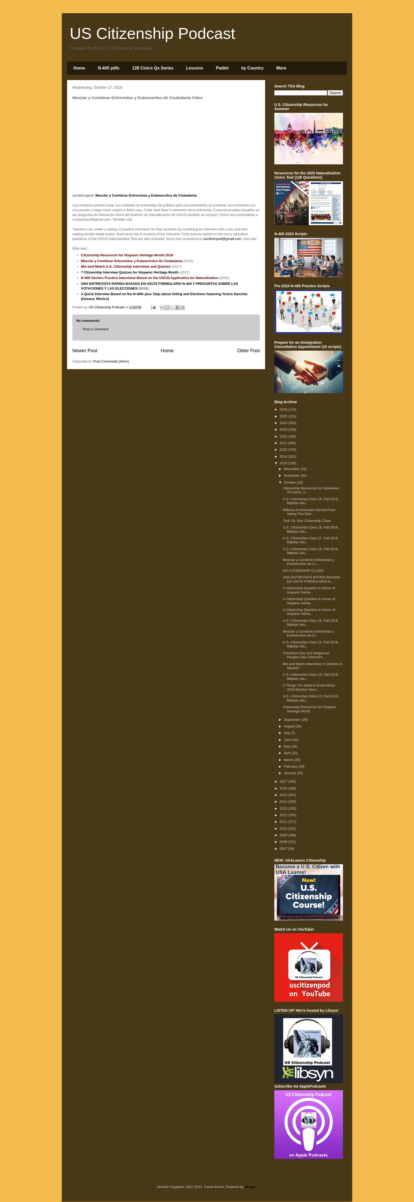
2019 (284, 456)
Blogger (250, 1187)
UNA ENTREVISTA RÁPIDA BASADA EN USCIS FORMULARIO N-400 (137, 284)
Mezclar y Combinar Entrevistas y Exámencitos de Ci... (308, 562)
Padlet (222, 68)
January (290, 773)
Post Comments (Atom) (111, 361)
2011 (284, 822)
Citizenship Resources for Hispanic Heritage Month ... (309, 709)
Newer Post (84, 350)
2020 (284, 450)
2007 (284, 849)
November (292, 475)
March (289, 760)
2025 (284, 416)
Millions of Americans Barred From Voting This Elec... (309, 512)
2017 (284, 781)
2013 (284, 808)
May (287, 746)
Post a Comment (96, 329)
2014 (284, 802)
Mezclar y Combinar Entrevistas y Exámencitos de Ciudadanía (146, 195)
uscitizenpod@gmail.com (222, 239)
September (293, 720)
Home (79, 68)
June (288, 740)
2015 (284, 795)
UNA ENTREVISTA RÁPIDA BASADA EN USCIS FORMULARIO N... (311, 579)
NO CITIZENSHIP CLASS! (303, 571)
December (292, 469)
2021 (284, 443)
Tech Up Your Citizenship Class (307, 521)
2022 (284, 436)
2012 (284, 815)
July (287, 733)
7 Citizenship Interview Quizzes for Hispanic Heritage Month (130, 272)
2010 (284, 828)
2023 (284, 429)
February (291, 766)
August (289, 726)
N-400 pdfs (108, 68)
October (290, 482)
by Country (252, 68)
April (288, 753)
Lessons (194, 68)
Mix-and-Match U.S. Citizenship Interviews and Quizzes (126, 266)
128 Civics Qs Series (152, 68)
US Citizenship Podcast (152, 33)
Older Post (248, 350)
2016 (284, 788)
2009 (284, 835)
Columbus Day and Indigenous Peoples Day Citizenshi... (306, 655)
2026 (284, 409)
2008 (284, 842)
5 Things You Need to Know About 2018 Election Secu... (309, 687)
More (281, 68)
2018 (284, 463)
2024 (284, 423)
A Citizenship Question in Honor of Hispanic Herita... (309, 590)
